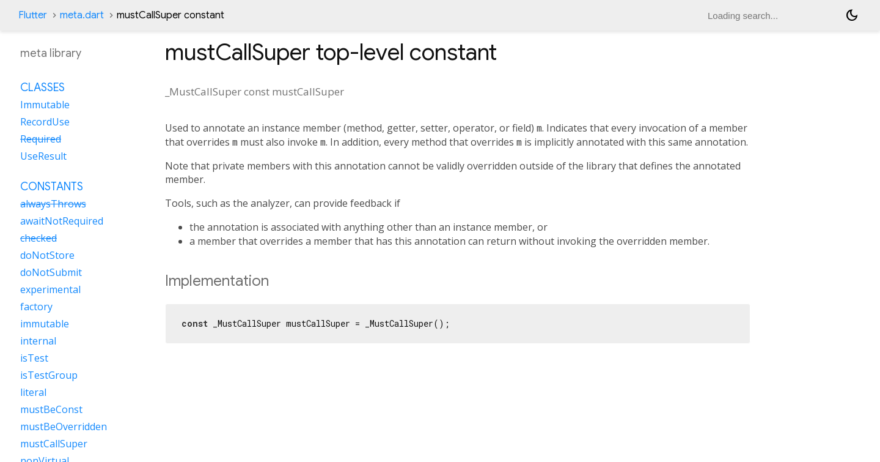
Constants (51, 186)
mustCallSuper (53, 443)
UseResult (43, 156)
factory (36, 306)
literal (33, 392)
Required (40, 139)
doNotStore (47, 255)
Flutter (32, 15)
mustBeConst (51, 409)
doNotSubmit (51, 272)
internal (38, 341)
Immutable (45, 104)
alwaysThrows (53, 204)
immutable (44, 323)
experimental (50, 289)
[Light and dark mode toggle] (852, 15)
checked (38, 238)
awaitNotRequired (61, 221)
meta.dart (82, 15)
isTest (34, 358)
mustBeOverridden (63, 426)
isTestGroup (49, 375)
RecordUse (45, 122)
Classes (42, 87)
